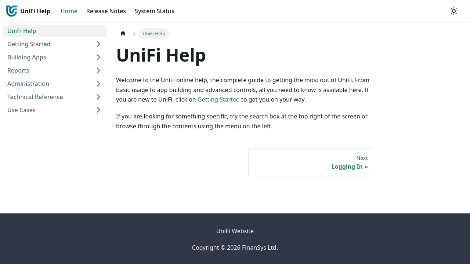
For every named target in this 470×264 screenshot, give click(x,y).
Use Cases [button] (21, 110)
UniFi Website (235, 231)
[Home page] (123, 33)
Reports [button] (18, 70)
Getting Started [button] (29, 44)
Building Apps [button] (26, 57)
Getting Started (219, 99)
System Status (154, 11)
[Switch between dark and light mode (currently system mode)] (454, 11)
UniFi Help (21, 31)
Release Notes (106, 11)
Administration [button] (28, 84)
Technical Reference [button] (35, 97)
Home (69, 11)
